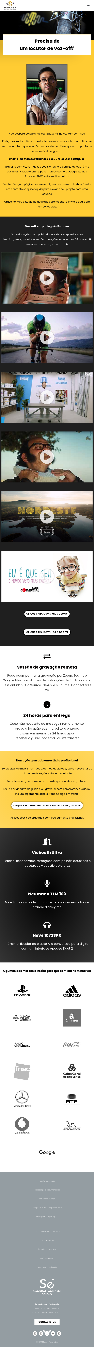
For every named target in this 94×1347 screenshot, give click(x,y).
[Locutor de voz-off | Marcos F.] (10, 5)
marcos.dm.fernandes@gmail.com (47, 1312)
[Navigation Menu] (88, 5)
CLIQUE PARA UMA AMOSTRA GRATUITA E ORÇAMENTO (47, 805)
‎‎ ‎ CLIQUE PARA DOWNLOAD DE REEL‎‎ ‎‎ (47, 632)
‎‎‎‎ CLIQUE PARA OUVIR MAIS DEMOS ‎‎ (47, 613)
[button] (47, 278)
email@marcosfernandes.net (47, 1308)
